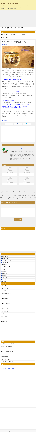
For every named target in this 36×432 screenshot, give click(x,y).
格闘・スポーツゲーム (7, 303)
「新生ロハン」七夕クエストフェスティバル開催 (26, 191)
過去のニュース (4, 44)
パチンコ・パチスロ (5, 313)
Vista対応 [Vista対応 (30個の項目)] (4, 281)
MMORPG (13, 34)
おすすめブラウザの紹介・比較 (7, 351)
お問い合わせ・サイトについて (7, 361)
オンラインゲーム (5, 34)
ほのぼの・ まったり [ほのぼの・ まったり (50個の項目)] (6, 266)
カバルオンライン (6, 120)
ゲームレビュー (5, 316)
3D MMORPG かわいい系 (7, 293)
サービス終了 (4, 318)
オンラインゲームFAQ (7, 366)
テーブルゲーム (5, 311)
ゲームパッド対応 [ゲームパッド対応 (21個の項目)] (5, 277)
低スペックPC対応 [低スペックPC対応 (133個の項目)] (6, 262)
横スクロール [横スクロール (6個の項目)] (5, 271)
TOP (9, 27)
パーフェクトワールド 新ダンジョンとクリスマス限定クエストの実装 (26, 174)
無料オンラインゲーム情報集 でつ (11, 3)
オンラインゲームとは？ (6, 354)
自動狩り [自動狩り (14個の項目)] (4, 275)
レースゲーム (5, 308)
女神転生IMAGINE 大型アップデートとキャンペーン (9, 174)
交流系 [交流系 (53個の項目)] (3, 269)
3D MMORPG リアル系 (7, 295)
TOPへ (27, 431)
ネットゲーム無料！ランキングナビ (9, 368)
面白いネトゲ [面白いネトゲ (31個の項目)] (5, 256)
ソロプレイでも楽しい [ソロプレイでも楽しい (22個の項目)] (6, 260)
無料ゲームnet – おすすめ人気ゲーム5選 (9, 343)
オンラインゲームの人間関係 (7, 346)
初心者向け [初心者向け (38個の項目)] (4, 264)
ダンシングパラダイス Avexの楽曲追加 (8, 191)
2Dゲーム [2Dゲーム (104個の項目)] (4, 279)
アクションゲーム (5, 37)
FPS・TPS (5, 306)
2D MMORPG (5, 298)
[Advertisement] (18, 18)
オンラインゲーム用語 (6, 359)
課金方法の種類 (5, 356)
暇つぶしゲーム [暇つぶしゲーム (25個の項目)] (5, 273)
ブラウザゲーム (23, 34)
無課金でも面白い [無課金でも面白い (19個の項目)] (5, 258)
